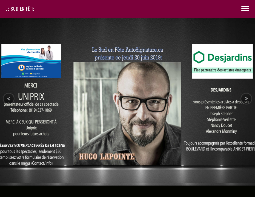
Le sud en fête (19, 8)
